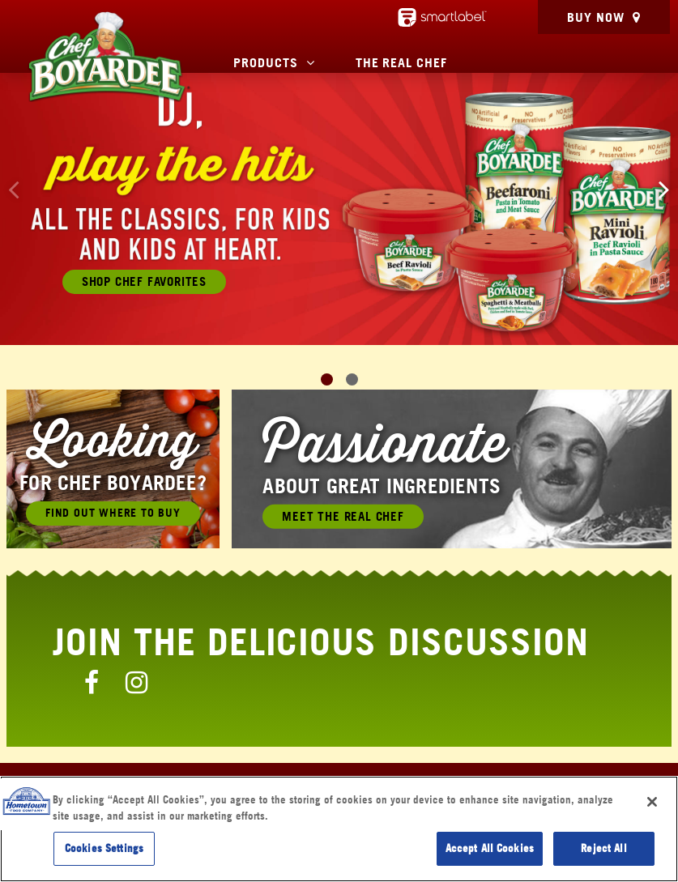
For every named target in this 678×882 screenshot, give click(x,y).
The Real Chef (401, 62)
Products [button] (265, 62)
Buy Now (596, 17)
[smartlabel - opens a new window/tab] (442, 17)
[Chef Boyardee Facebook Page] (91, 682)
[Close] (652, 802)
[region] (339, 829)
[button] (664, 189)
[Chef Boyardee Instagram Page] (137, 682)
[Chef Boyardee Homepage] (108, 57)
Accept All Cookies (490, 848)
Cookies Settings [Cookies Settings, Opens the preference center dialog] (104, 848)
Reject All (603, 848)
